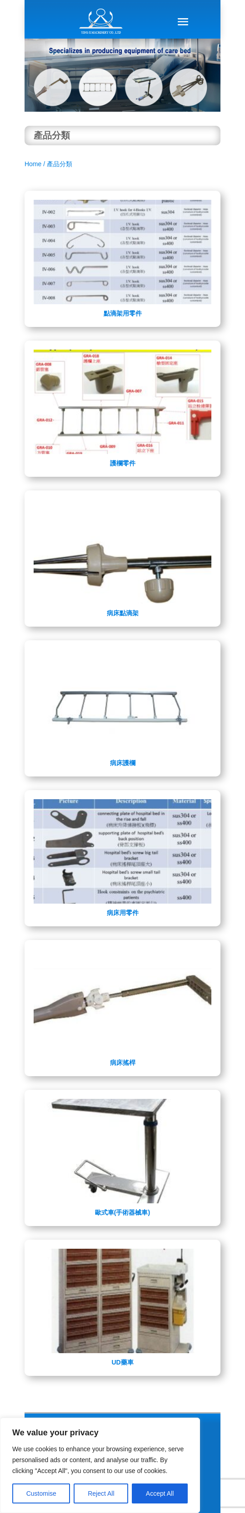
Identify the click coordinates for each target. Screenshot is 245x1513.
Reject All (101, 1493)
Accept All (160, 1493)
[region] (100, 1465)
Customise (41, 1493)
